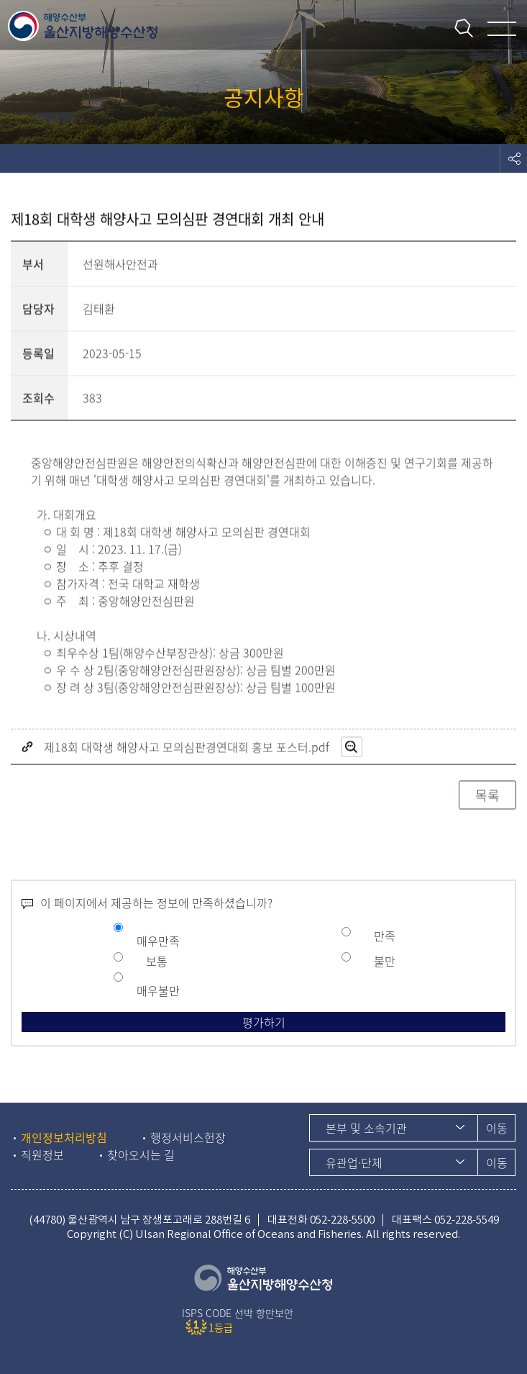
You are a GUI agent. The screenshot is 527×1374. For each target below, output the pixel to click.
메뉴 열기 (501, 29)
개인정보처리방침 (64, 1137)
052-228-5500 (342, 1219)
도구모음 (513, 158)
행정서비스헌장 (188, 1137)
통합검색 (463, 28)
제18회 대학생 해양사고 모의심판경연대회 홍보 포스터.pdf (186, 747)
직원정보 (42, 1154)
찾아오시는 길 (141, 1154)
